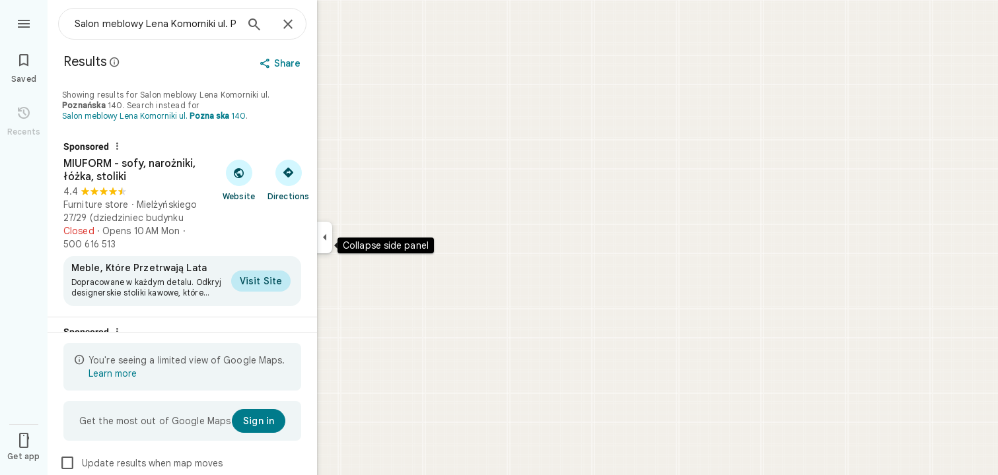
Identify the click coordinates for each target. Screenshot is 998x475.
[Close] (288, 25)
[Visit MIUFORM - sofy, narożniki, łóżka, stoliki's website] (239, 179)
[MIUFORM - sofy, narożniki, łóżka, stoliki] (182, 224)
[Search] (254, 26)
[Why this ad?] (117, 146)
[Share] (282, 63)
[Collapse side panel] (324, 237)
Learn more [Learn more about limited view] (113, 373)
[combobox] (155, 24)
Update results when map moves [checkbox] (141, 463)
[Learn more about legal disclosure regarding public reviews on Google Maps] (115, 62)
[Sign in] (258, 421)
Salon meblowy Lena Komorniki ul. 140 (154, 116)
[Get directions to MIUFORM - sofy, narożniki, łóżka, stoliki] (288, 179)
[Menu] (24, 22)
